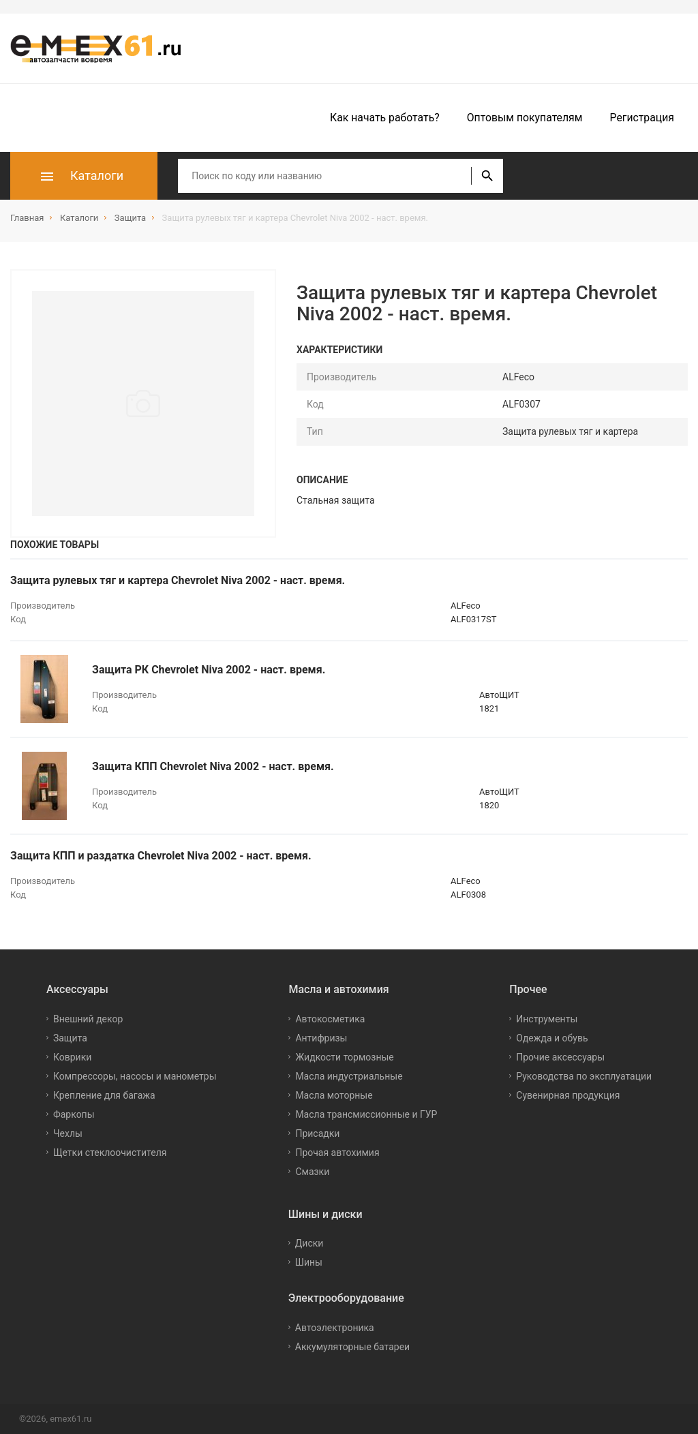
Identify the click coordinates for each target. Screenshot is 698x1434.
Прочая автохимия (337, 1152)
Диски (309, 1243)
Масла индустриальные (348, 1076)
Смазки (312, 1171)
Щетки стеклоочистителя (110, 1152)
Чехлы (67, 1133)
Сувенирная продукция (568, 1095)
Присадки (317, 1133)
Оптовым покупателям (525, 117)
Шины (308, 1262)
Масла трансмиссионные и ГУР (366, 1114)
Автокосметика (330, 1018)
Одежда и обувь (552, 1038)
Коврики (72, 1057)
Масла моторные (333, 1095)
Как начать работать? (385, 117)
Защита (70, 1038)
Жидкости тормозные (344, 1057)
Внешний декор (88, 1018)
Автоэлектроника (334, 1327)
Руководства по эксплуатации (584, 1076)
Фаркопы (74, 1114)
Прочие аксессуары (560, 1057)
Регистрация (642, 117)
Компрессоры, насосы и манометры (135, 1076)
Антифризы (321, 1038)
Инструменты (546, 1018)
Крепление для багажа (104, 1095)
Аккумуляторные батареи (352, 1346)
